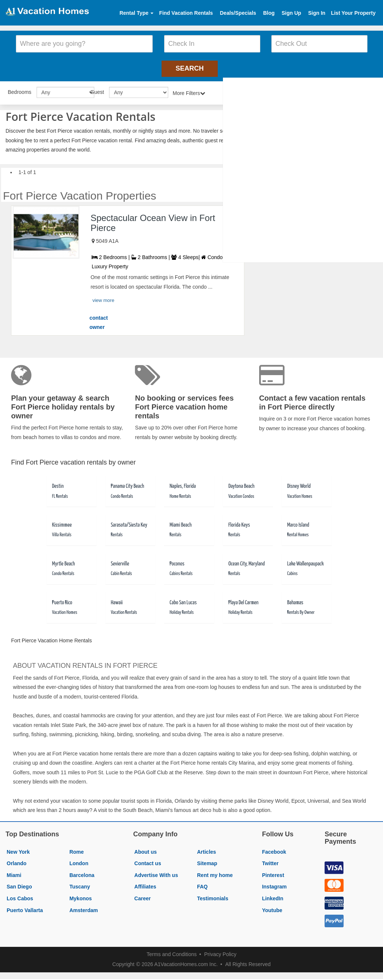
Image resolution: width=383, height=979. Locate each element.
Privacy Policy (220, 952)
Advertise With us (156, 873)
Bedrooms (19, 89)
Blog (269, 13)
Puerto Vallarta (25, 908)
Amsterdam (84, 908)
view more (103, 297)
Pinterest (273, 873)
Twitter (270, 861)
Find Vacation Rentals (186, 13)
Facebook (274, 849)
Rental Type (136, 13)
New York (18, 849)
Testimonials (212, 896)
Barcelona (82, 873)
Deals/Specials (238, 13)
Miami (14, 873)
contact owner (98, 320)
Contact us (147, 861)
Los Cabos (20, 896)
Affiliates (145, 884)
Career (142, 896)
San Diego (19, 884)
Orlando (17, 861)
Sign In (316, 13)
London (79, 861)
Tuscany (80, 884)
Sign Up (291, 13)
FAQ (202, 884)
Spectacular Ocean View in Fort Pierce (153, 220)
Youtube (272, 908)
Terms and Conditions (172, 952)
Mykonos (81, 896)
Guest (97, 89)
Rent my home (215, 873)
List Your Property (353, 13)
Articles (206, 849)
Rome (77, 849)
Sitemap (207, 861)
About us (145, 849)
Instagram (274, 884)
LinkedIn (273, 896)
